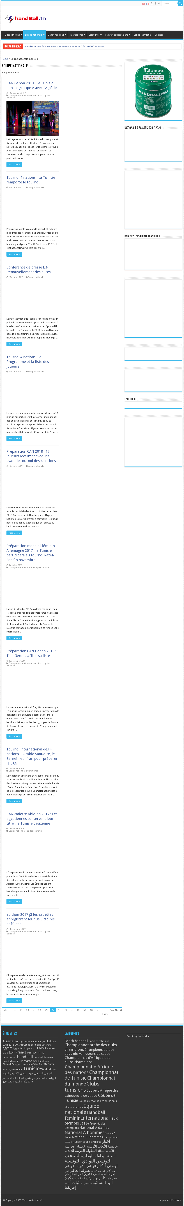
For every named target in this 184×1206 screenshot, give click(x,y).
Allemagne (19, 1041)
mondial (37, 1061)
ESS (5, 1052)
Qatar (35, 1064)
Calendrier (94, 34)
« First (7, 1010)
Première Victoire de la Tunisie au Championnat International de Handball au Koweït (64, 46)
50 (84, 1010)
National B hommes (87, 1137)
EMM (41, 1048)
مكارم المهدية (20, 1081)
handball (25, 1056)
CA (49, 1041)
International (76, 34)
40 (78, 1010)
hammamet (10, 1057)
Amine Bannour (32, 1042)
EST (12, 1052)
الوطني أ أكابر (107, 1166)
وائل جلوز (7, 1081)
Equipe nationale (33, 34)
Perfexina (176, 1200)
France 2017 (32, 1053)
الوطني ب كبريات (98, 1171)
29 (46, 1010)
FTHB (41, 1053)
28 (39, 1010)
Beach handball (56, 34)
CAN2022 (19, 1045)
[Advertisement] (153, 442)
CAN (54, 1041)
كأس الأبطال (76, 1174)
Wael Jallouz (48, 1069)
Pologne (16, 1064)
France (21, 1052)
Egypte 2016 (19, 1048)
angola (43, 1041)
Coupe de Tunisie (32, 1044)
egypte (7, 1048)
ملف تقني (88, 1183)
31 (59, 1010)
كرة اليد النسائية (16, 1078)
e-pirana (164, 1200)
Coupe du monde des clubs (95, 1101)
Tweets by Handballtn (137, 1036)
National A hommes (84, 1132)
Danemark (46, 1045)
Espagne (50, 1048)
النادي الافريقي (18, 1073)
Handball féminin (34, 831)
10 (21, 1010)
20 (27, 1010)
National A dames (94, 1127)
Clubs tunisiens (12, 34)
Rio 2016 (43, 1064)
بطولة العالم (80, 1170)
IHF (21, 1061)
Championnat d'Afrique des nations (25, 95)
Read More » (14, 164)
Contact (159, 34)
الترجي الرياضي (43, 1073)
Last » (105, 1014)
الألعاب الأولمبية (96, 1146)
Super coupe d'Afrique (88, 1141)
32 (66, 1010)
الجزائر (30, 1074)
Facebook (130, 399)
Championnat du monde (20, 567)
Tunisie (31, 1069)
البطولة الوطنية (94, 1155)
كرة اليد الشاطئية (81, 1178)
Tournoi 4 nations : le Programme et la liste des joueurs (27, 361)
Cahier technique (142, 34)
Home (5, 59)
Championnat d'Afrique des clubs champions (87, 1059)
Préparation (26, 1064)
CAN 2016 (8, 1044)
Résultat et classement (116, 34)
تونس (30, 1077)
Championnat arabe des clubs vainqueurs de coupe (89, 1051)
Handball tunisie (11, 1061)
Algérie (8, 1041)
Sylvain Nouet (15, 1069)
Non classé (109, 1137)
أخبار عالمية (110, 1144)
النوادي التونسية (80, 1161)
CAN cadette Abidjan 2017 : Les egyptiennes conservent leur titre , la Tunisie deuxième (32, 818)
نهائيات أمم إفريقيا (74, 1185)
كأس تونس (98, 1178)
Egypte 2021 (31, 1048)
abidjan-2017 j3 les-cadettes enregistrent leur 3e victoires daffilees (30, 919)
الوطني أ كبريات (85, 1166)
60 (91, 1010)
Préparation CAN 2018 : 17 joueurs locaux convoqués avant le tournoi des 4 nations (31, 456)
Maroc (28, 1061)
